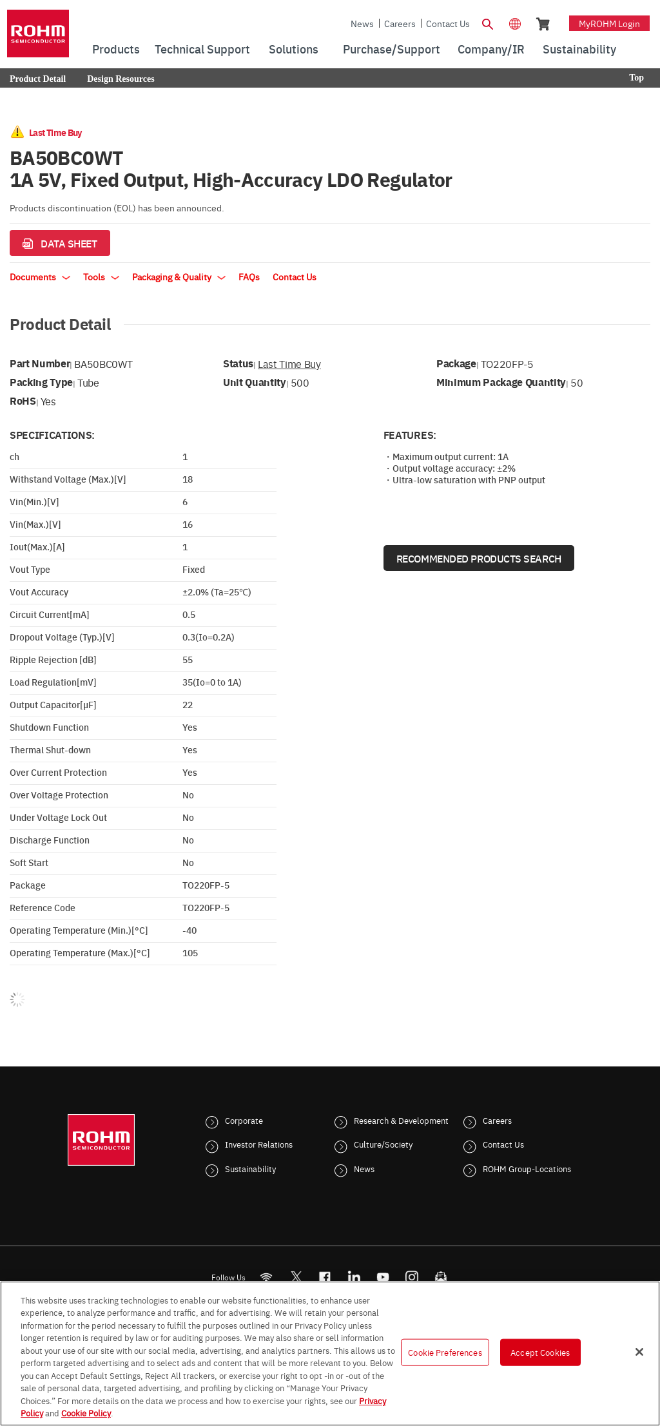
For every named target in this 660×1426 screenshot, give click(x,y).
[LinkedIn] (354, 1277)
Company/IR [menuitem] (491, 49)
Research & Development (401, 1120)
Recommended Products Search (478, 558)
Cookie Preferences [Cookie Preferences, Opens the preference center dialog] (444, 1352)
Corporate (244, 1120)
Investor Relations (259, 1144)
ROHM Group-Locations (527, 1168)
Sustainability (250, 1168)
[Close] (639, 1352)
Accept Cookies (540, 1352)
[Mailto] (441, 1277)
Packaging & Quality (179, 276)
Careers (400, 23)
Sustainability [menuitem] (579, 49)
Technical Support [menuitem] (202, 49)
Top (636, 77)
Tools (101, 276)
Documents (40, 276)
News (362, 23)
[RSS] (266, 1277)
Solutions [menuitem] (293, 49)
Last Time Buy (289, 363)
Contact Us (448, 23)
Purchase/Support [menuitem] (391, 49)
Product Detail (38, 79)
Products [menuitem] (116, 49)
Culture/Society (383, 1144)
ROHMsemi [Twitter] (295, 1277)
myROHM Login (609, 23)
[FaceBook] (325, 1277)
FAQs (249, 276)
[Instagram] (412, 1277)
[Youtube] (383, 1277)
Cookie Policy (86, 1412)
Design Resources (120, 79)
